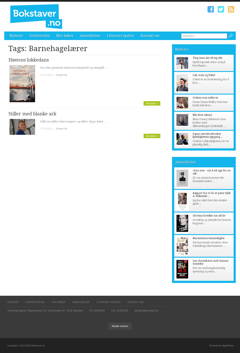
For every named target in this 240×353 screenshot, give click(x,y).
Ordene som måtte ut (205, 97)
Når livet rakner (202, 114)
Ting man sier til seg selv (207, 57)
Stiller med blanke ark (32, 113)
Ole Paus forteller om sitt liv (209, 215)
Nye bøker (64, 36)
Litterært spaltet (120, 36)
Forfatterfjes (40, 36)
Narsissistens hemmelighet (208, 238)
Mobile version (120, 326)
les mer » (152, 103)
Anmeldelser (90, 36)
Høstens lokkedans (28, 60)
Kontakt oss (150, 36)
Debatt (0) (61, 75)
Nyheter (16, 36)
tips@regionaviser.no (146, 310)
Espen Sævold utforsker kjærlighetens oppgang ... (208, 135)
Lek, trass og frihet (204, 75)
